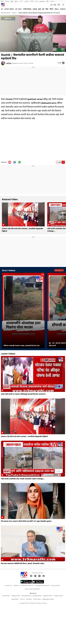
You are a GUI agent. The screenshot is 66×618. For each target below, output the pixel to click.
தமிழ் (36, 1)
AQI (54, 5)
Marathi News (5, 13)
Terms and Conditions (32, 589)
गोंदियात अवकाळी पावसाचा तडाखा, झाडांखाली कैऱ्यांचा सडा (21, 345)
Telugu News (15, 596)
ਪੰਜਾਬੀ (31, 1)
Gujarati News (47, 596)
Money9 (29, 599)
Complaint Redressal (42, 585)
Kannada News (26, 596)
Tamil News (37, 599)
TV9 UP (22, 599)
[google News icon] (14, 162)
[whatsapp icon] (19, 162)
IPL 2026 (18, 9)
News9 (7, 1)
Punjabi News (58, 596)
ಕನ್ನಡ (12, 1)
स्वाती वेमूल (8, 63)
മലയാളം (41, 1)
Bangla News (37, 596)
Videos (63, 9)
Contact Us (8, 585)
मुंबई (39, 9)
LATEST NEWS (9, 9)
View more (59, 270)
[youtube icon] (9, 162)
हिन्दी (2, 1)
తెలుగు (16, 1)
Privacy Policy (55, 585)
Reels (57, 9)
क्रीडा (47, 9)
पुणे (43, 9)
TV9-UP (52, 1)
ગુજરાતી (26, 1)
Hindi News (6, 596)
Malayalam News (48, 599)
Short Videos (8, 270)
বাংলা (21, 1)
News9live (15, 599)
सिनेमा (51, 9)
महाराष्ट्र (35, 9)
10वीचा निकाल (27, 9)
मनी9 (47, 1)
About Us (17, 585)
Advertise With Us (27, 585)
